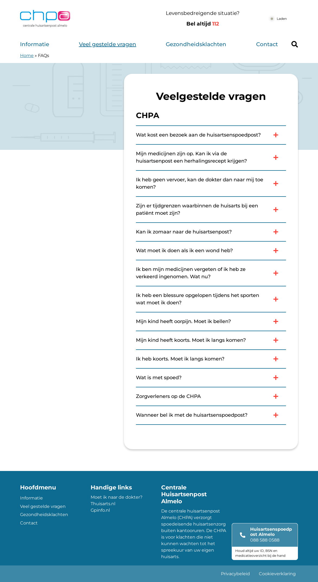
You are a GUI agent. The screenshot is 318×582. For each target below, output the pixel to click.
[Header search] (294, 44)
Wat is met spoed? (211, 378)
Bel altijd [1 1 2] (202, 24)
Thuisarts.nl (103, 503)
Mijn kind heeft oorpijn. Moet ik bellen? (211, 321)
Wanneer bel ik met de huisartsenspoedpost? (211, 415)
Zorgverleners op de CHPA (211, 396)
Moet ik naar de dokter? (116, 497)
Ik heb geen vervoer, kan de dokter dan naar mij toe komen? (211, 183)
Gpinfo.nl (100, 510)
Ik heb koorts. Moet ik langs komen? (211, 359)
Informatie (34, 44)
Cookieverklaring (277, 573)
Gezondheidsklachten (196, 44)
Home (27, 55)
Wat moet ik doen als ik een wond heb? (211, 251)
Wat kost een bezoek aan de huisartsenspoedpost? (211, 135)
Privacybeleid (235, 573)
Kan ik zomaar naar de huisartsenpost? (211, 232)
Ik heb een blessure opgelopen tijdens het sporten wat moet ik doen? (211, 299)
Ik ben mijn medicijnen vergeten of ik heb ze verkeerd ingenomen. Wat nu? (211, 273)
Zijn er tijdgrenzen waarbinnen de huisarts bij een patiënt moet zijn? (211, 209)
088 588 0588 (264, 540)
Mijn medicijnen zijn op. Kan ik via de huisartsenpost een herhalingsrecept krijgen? (211, 157)
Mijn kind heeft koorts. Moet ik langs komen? (211, 340)
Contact (267, 44)
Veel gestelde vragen (107, 44)
